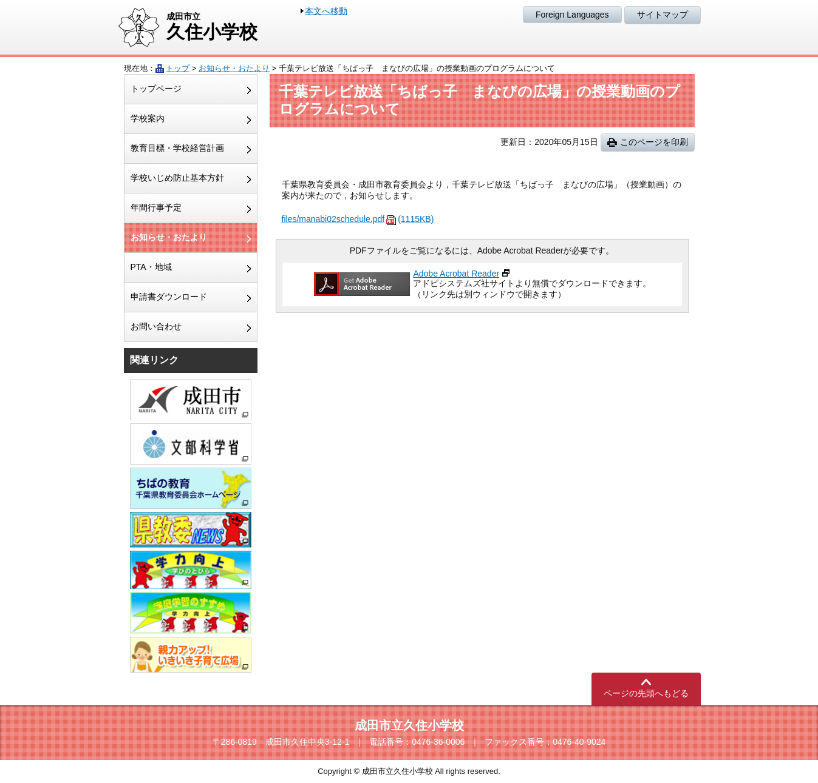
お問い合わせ (156, 326)
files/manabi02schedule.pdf (358, 219)
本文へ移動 (326, 11)
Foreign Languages (572, 14)
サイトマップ (662, 14)
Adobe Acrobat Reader (456, 273)
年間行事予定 (156, 207)
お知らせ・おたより (234, 68)
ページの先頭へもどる (646, 693)
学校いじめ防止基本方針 (177, 178)
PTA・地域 (151, 267)
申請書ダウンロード (169, 296)
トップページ (156, 88)
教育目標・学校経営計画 (177, 148)
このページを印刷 (654, 142)
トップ (177, 68)
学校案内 (148, 118)
